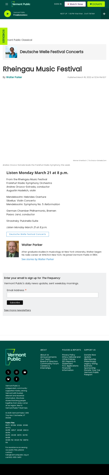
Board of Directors (49, 361)
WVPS (7, 435)
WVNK (25, 425)
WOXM (13, 425)
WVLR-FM (18, 440)
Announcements (48, 357)
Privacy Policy (68, 355)
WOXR (19, 430)
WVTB (25, 435)
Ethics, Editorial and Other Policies (71, 358)
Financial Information (68, 369)
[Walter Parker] (12, 249)
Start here (23, 408)
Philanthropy (90, 361)
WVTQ (7, 427)
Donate (97, 4)
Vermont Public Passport (91, 373)
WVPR (7, 430)
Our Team (45, 359)
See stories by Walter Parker (38, 259)
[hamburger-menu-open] (6, 4)
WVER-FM (9, 440)
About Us (44, 355)
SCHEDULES (3, 36)
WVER (7, 437)
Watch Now (75, 4)
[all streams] (105, 13)
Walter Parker (14, 77)
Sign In (58, 4)
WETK (19, 435)
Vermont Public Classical (17, 40)
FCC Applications (70, 366)
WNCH (25, 430)
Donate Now (90, 355)
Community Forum (49, 364)
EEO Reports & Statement (69, 362)
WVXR (13, 435)
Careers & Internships (45, 367)
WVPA (7, 432)
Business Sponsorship (90, 367)
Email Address (17, 290)
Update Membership (90, 358)
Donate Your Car (92, 370)
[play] (7, 13)
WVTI (7, 425)
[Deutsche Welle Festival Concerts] (11, 52)
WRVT (13, 430)
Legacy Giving (90, 364)
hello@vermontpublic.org (16, 455)
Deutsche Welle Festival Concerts (51, 52)
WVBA (19, 425)
